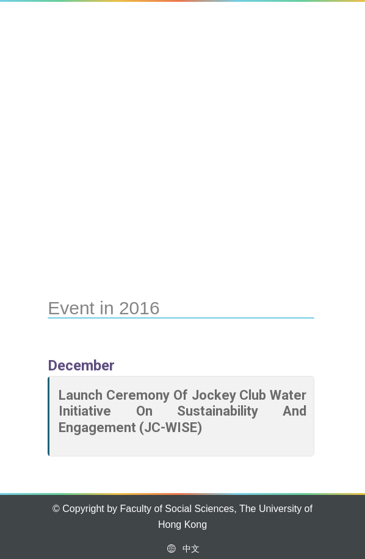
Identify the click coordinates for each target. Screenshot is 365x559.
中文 (182, 549)
